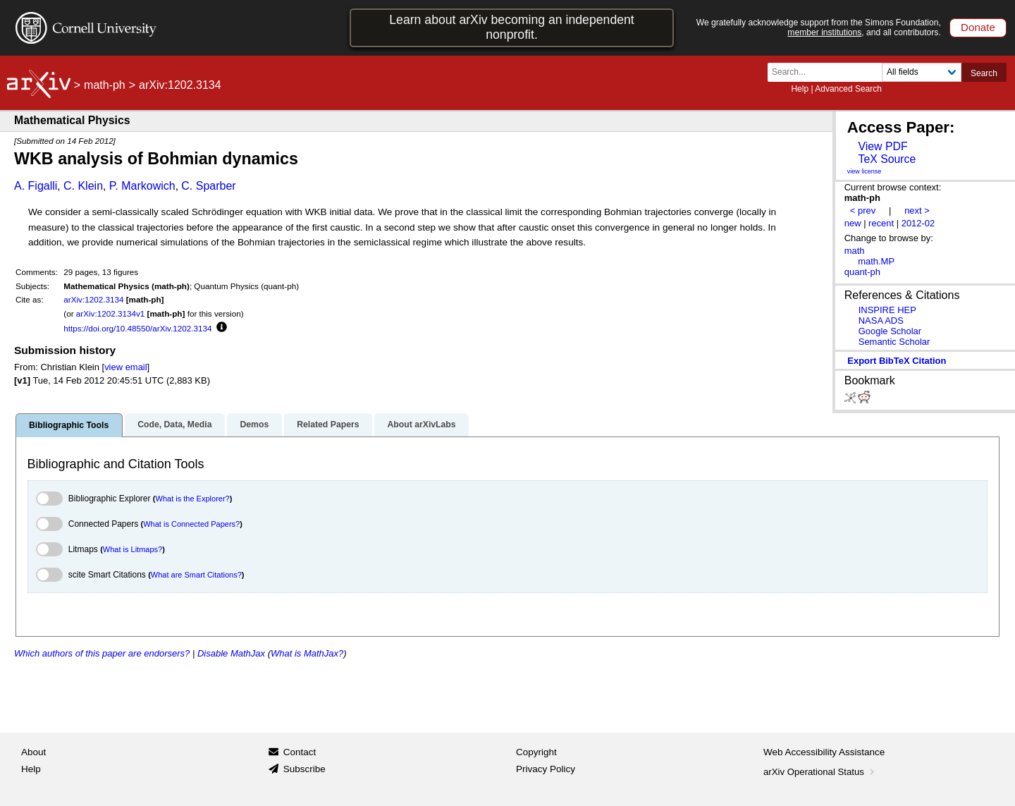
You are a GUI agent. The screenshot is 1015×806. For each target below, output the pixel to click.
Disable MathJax (231, 653)
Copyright (536, 752)
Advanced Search (848, 89)
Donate (978, 27)
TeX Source (887, 159)
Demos (254, 424)
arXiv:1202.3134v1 (110, 313)
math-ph (104, 85)
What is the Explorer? (193, 498)
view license (864, 171)
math (854, 250)
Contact (299, 752)
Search (984, 73)
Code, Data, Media (174, 424)
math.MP (876, 261)
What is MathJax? (307, 653)
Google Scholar (890, 331)
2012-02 (918, 223)
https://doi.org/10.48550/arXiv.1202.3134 (137, 328)
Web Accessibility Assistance (824, 752)
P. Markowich (142, 186)
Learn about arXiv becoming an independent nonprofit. (511, 27)
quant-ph (862, 272)
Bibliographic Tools (69, 425)
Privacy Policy (545, 769)
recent (881, 223)
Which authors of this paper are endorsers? (102, 653)
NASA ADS (881, 320)
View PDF (882, 146)
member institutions (824, 32)
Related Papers (328, 424)
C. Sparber (208, 186)
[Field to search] (921, 72)
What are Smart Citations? (196, 574)
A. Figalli (35, 186)
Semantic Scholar (894, 341)
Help (799, 89)
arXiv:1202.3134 (93, 299)
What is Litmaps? (132, 549)
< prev (862, 210)
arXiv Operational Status (820, 772)
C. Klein (83, 186)
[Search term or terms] (829, 72)
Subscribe (304, 769)
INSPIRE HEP (887, 310)
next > (917, 210)
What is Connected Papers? (191, 524)
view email (125, 367)
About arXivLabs (421, 424)
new (852, 223)
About (33, 752)
